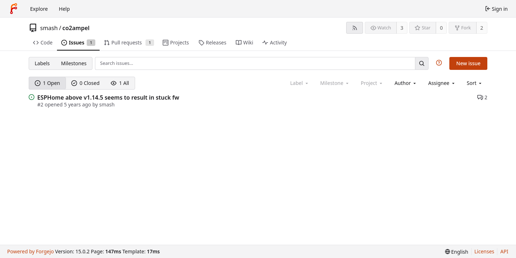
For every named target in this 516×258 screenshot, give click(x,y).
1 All (120, 83)
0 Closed (85, 83)
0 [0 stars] (441, 27)
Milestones (73, 63)
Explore (39, 8)
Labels (42, 63)
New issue (468, 63)
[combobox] (406, 83)
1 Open (47, 83)
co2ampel (76, 28)
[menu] (475, 83)
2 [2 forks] (481, 27)
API (504, 251)
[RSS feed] (354, 28)
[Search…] (422, 63)
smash (49, 28)
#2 (41, 104)
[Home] (14, 8)
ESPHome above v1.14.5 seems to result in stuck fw (108, 97)
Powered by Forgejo (30, 251)
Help (64, 8)
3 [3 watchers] (402, 27)
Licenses (484, 251)
